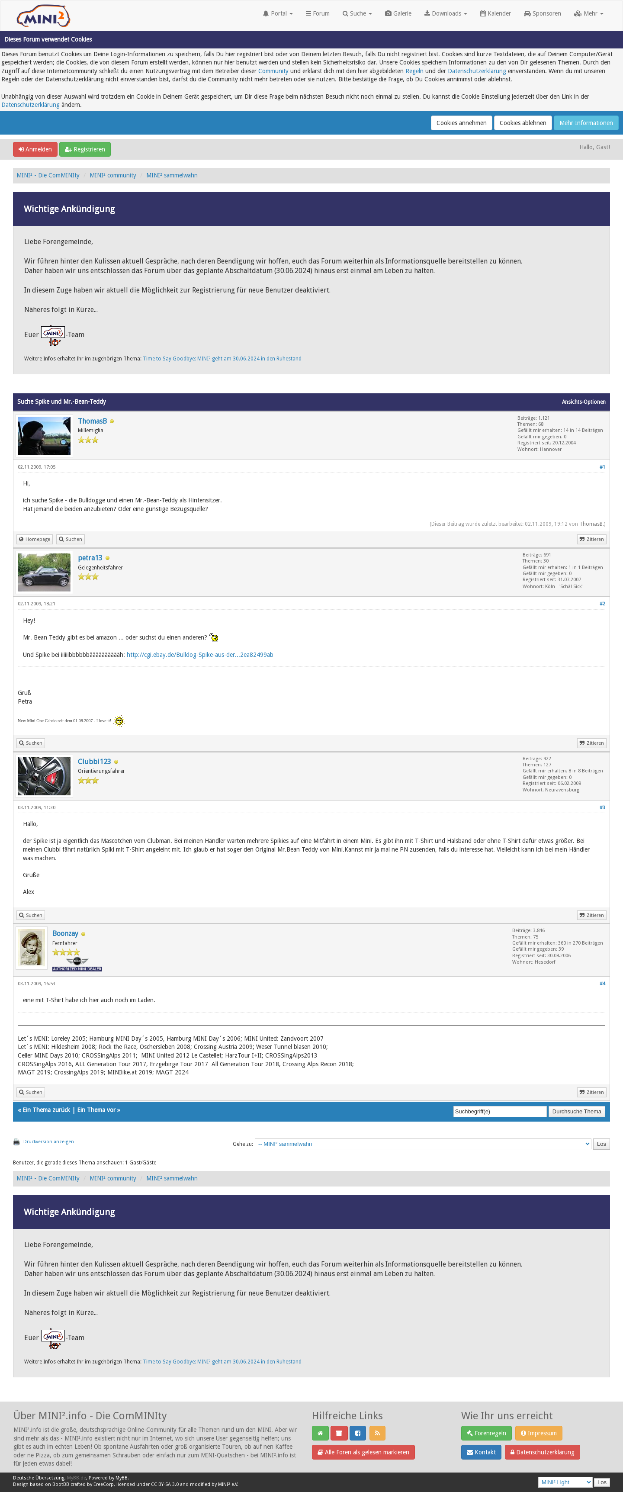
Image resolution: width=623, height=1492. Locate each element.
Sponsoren (542, 13)
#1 (602, 467)
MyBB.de (76, 1478)
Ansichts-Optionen (584, 402)
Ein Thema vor (96, 1109)
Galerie (398, 13)
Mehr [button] (589, 13)
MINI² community (113, 175)
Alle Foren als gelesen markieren (363, 1452)
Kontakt (481, 1452)
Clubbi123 (94, 762)
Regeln (414, 71)
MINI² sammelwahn (172, 175)
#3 (602, 807)
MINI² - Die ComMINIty (48, 175)
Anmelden (35, 149)
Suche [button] (357, 13)
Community (273, 71)
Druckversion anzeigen (48, 1142)
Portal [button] (278, 13)
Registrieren (85, 149)
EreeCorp (103, 1484)
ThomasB (92, 421)
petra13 (90, 558)
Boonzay (65, 933)
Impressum (539, 1433)
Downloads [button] (445, 13)
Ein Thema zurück (46, 1109)
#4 (602, 984)
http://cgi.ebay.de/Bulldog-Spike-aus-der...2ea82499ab (200, 654)
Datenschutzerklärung (477, 71)
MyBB (122, 1478)
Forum (318, 13)
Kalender (495, 13)
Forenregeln (486, 1433)
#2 (602, 604)
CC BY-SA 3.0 (165, 1484)
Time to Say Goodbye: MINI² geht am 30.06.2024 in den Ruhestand (222, 359)
